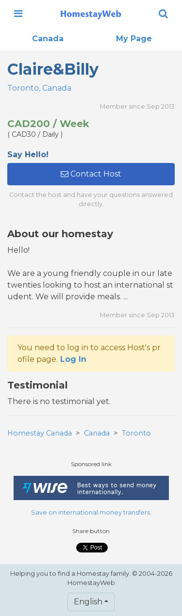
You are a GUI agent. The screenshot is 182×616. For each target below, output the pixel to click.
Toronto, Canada (39, 88)
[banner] (90, 13)
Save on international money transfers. (91, 512)
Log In (73, 359)
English (88, 601)
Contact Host (91, 173)
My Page (134, 38)
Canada (48, 38)
